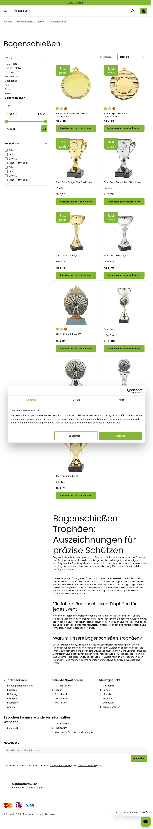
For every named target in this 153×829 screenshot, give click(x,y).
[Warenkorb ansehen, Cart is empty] (143, 11)
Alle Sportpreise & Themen (31, 21)
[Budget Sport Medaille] (124, 85)
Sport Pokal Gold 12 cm (67, 475)
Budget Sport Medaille (124, 115)
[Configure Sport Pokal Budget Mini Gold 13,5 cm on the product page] (76, 201)
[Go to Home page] (22, 11)
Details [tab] (76, 399)
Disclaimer (51, 814)
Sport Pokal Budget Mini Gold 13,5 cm (75, 182)
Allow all (120, 435)
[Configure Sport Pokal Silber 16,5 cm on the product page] (124, 275)
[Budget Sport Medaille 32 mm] (76, 85)
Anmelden (139, 758)
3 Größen (109, 335)
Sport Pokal (110, 329)
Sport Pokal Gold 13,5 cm (68, 333)
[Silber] (61, 108)
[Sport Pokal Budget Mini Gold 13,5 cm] (76, 158)
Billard (8, 85)
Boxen (8, 93)
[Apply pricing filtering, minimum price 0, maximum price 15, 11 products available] (44, 128)
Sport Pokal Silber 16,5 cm (117, 255)
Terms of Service (87, 765)
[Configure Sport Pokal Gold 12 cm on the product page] (76, 495)
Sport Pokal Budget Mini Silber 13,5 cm (123, 182)
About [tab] (122, 399)
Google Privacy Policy (61, 765)
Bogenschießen (15, 98)
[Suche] (132, 11)
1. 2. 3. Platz (11, 64)
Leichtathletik (13, 68)
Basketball (11, 81)
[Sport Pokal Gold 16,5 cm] (76, 232)
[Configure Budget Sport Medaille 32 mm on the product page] (76, 128)
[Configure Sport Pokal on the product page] (124, 348)
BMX (7, 89)
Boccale (8, 21)
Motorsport (12, 72)
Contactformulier (24, 784)
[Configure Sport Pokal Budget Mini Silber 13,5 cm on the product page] (124, 201)
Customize (76, 435)
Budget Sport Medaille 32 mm (76, 115)
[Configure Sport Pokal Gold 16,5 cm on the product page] (76, 275)
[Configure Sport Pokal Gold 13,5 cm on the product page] (76, 348)
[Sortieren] (132, 57)
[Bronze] (65, 108)
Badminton (11, 76)
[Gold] (57, 108)
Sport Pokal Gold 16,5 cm (68, 255)
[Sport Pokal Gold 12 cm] (76, 452)
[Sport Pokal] (124, 305)
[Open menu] (5, 11)
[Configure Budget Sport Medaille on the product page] (124, 128)
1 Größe (60, 188)
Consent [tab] (31, 399)
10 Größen (61, 261)
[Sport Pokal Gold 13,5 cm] (76, 305)
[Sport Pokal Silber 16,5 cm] (124, 232)
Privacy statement (33, 814)
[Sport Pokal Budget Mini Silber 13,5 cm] (124, 158)
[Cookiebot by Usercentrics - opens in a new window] (129, 391)
